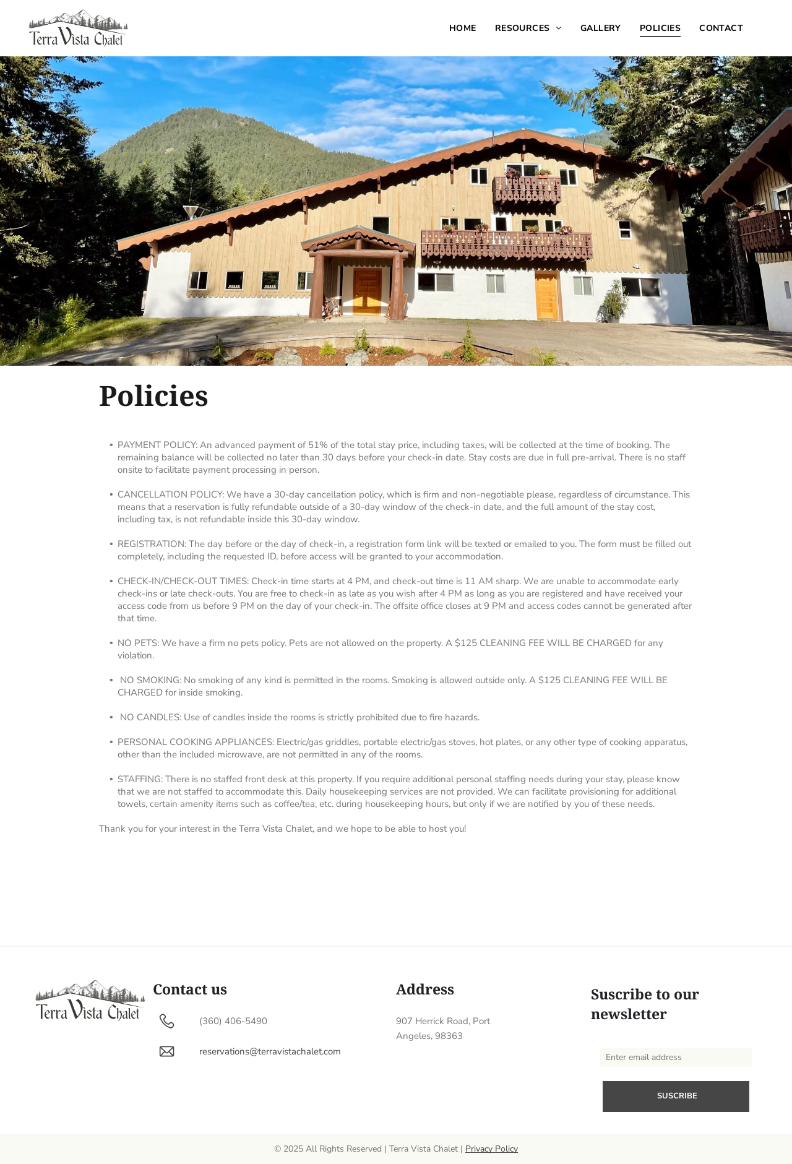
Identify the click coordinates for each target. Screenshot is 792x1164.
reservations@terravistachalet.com (270, 1051)
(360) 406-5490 (233, 1021)
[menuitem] (463, 28)
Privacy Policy (491, 1149)
